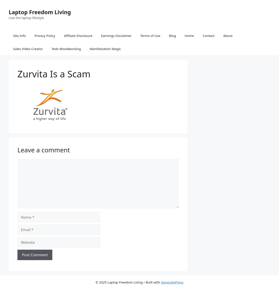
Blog (172, 35)
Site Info (19, 35)
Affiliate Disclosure (78, 35)
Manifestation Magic (105, 49)
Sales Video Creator (28, 49)
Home (189, 35)
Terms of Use (150, 35)
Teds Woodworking (66, 49)
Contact (208, 35)
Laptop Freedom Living (40, 12)
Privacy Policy (44, 35)
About (228, 35)
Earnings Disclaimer (116, 35)
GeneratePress (172, 282)
